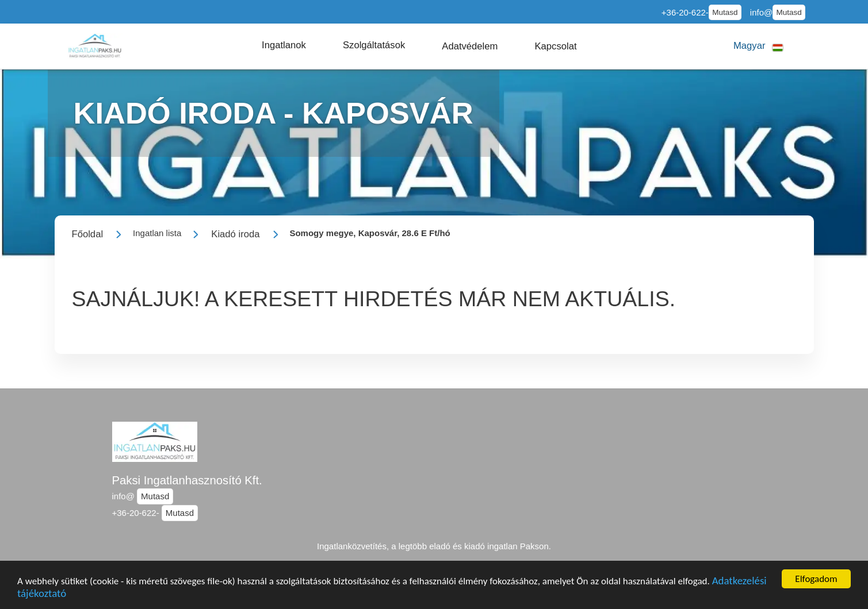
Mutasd (724, 12)
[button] (284, 45)
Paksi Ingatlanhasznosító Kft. (187, 480)
